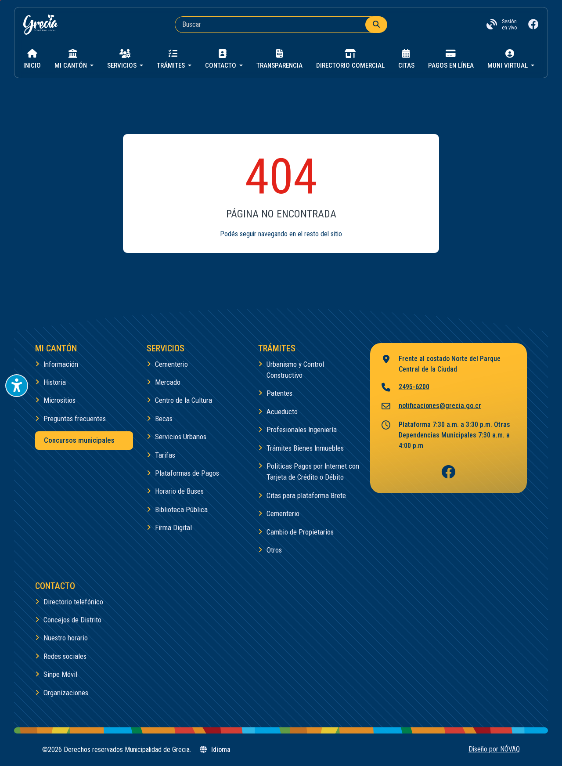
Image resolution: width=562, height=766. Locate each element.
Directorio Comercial (350, 59)
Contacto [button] (221, 59)
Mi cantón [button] (71, 59)
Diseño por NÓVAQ (494, 749)
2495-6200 (405, 388)
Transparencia (279, 59)
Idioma (215, 749)
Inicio (32, 59)
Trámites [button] (172, 59)
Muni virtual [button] (508, 59)
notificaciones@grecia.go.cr (431, 406)
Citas (406, 59)
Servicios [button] (122, 59)
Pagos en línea (451, 59)
